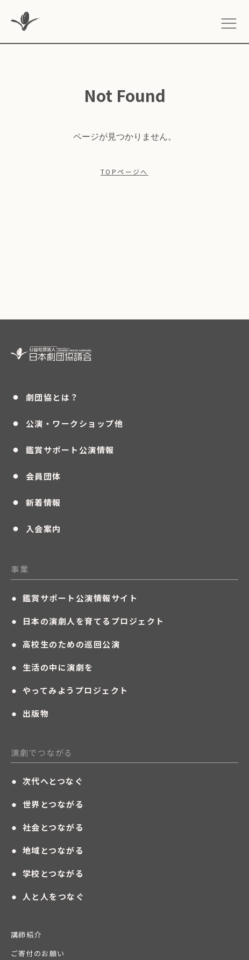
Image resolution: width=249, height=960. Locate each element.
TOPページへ (124, 172)
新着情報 (36, 502)
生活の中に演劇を (52, 667)
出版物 (30, 713)
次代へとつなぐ (47, 781)
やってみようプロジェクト (70, 690)
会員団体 (36, 476)
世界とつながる (47, 804)
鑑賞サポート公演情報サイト (74, 598)
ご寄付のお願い (38, 953)
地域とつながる (47, 850)
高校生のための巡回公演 (65, 644)
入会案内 (36, 528)
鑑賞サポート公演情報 (63, 449)
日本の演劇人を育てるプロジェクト (88, 621)
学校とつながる (47, 873)
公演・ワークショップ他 (67, 423)
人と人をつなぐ (47, 896)
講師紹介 (26, 934)
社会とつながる (47, 827)
